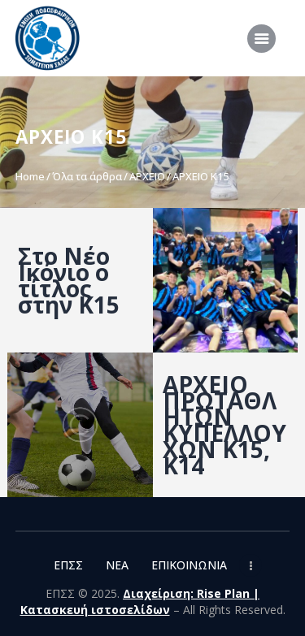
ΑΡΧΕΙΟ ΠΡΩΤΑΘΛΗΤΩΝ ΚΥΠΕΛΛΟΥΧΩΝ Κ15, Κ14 (224, 425)
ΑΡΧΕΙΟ (147, 176)
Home (30, 176)
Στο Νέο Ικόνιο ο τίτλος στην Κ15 (69, 280)
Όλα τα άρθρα (87, 176)
